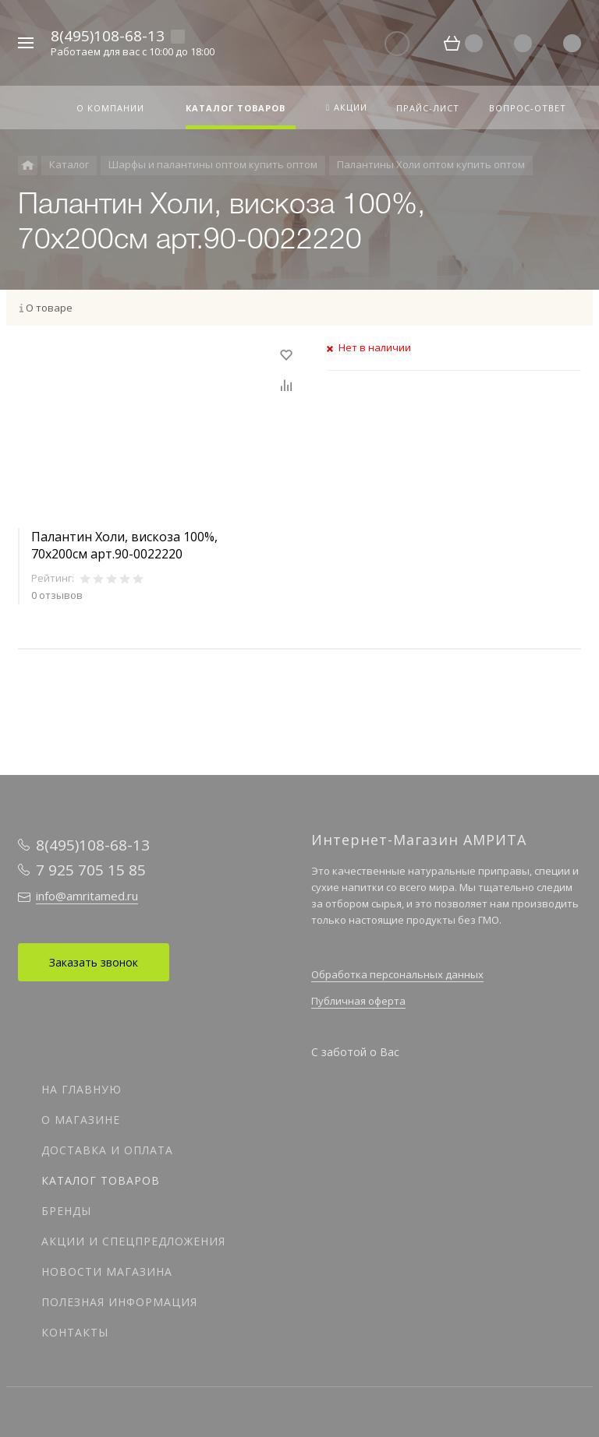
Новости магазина (106, 1271)
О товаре (49, 307)
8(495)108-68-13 (108, 36)
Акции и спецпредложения (133, 1241)
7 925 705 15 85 (91, 870)
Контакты (74, 1332)
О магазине (80, 1119)
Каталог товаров (100, 1180)
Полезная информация (119, 1301)
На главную (81, 1089)
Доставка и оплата (107, 1150)
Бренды (66, 1210)
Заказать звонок (93, 962)
